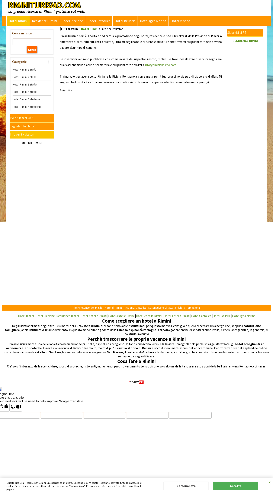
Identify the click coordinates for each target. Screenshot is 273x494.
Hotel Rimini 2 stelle (25, 77)
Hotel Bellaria (125, 21)
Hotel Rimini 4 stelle (25, 92)
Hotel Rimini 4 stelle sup (27, 107)
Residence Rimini (44, 21)
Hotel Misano (180, 21)
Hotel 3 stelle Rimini (121, 316)
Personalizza (186, 486)
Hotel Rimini (18, 21)
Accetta (235, 486)
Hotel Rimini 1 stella (24, 69)
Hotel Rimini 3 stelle (25, 84)
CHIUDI (269, 482)
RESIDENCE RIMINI (245, 41)
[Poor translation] (16, 407)
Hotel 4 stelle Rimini (93, 316)
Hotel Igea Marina (153, 21)
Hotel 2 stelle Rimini (149, 316)
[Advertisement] (245, 109)
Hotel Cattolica (98, 21)
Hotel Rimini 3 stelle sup (27, 99)
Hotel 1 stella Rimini (177, 316)
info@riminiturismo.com (160, 65)
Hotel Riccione (72, 21)
